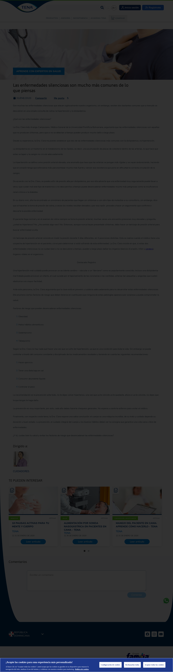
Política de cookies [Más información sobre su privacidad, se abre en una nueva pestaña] (82, 669)
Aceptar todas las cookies (154, 665)
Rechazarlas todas (132, 665)
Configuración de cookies (110, 665)
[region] (86, 665)
